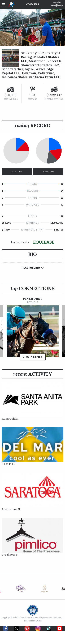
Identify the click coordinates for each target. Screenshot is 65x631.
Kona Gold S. (10, 418)
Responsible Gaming (32, 620)
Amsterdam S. (11, 509)
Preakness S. (10, 554)
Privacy (38, 617)
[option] (32, 330)
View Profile (33, 357)
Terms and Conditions (52, 617)
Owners (32, 4)
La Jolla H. (8, 464)
